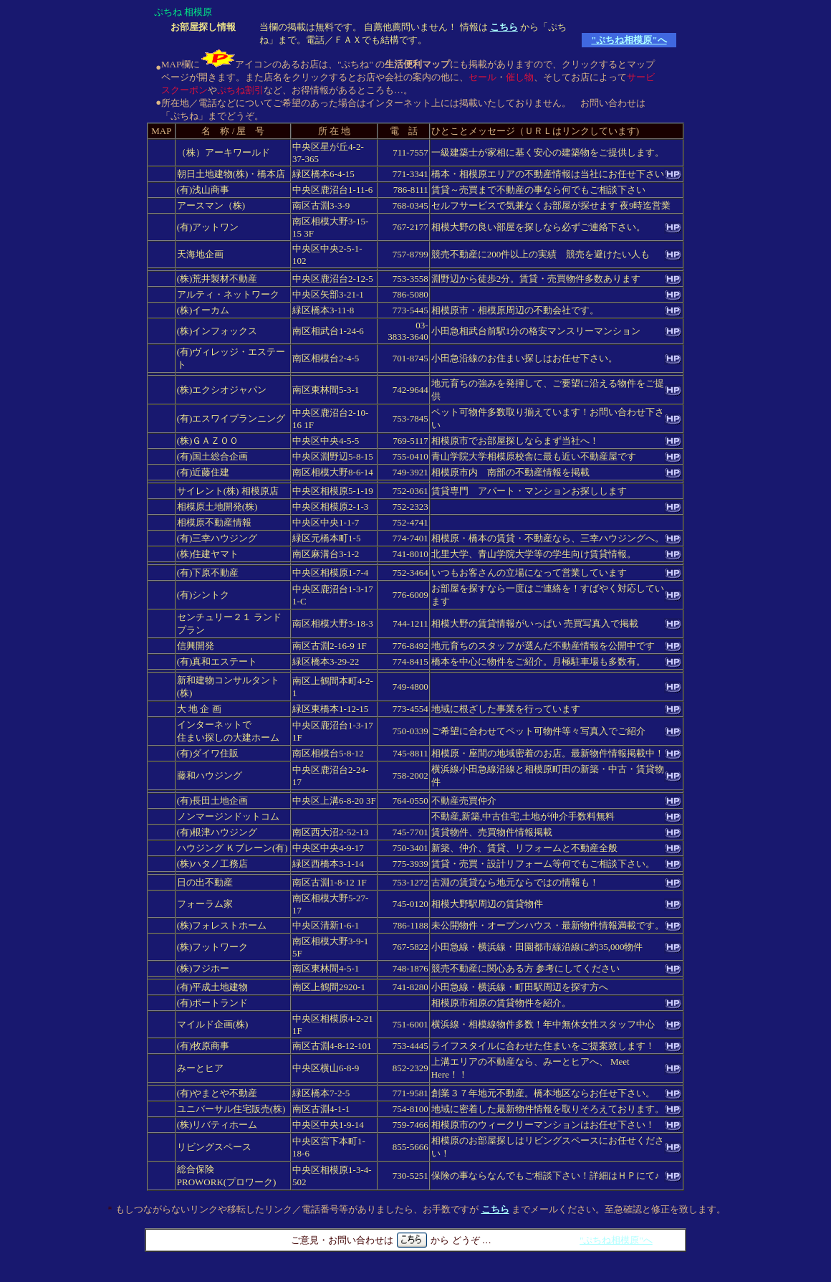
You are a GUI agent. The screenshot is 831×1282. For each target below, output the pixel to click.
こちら (504, 27)
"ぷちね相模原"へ (628, 39)
